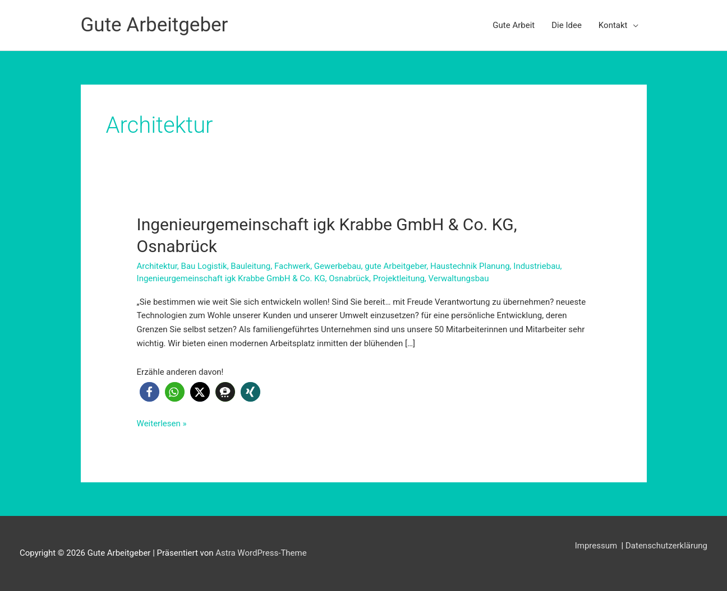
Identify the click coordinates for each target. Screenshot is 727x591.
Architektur (157, 266)
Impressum (597, 546)
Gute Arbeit (514, 25)
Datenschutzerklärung (666, 546)
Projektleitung (399, 278)
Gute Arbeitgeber (154, 24)
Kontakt (613, 25)
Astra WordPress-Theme (260, 553)
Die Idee (566, 25)
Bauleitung (250, 266)
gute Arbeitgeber (395, 266)
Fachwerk (292, 266)
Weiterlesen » (162, 424)
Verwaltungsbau (459, 278)
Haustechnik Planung (470, 266)
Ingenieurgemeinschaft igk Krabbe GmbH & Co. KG (231, 278)
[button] (149, 392)
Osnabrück (349, 278)
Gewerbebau (337, 266)
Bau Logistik (204, 266)
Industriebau (536, 266)
